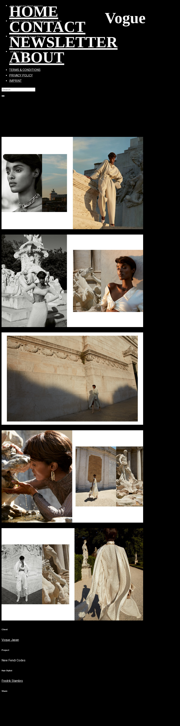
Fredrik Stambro (12, 681)
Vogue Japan (10, 640)
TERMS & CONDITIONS (25, 70)
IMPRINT (15, 81)
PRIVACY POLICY (21, 75)
